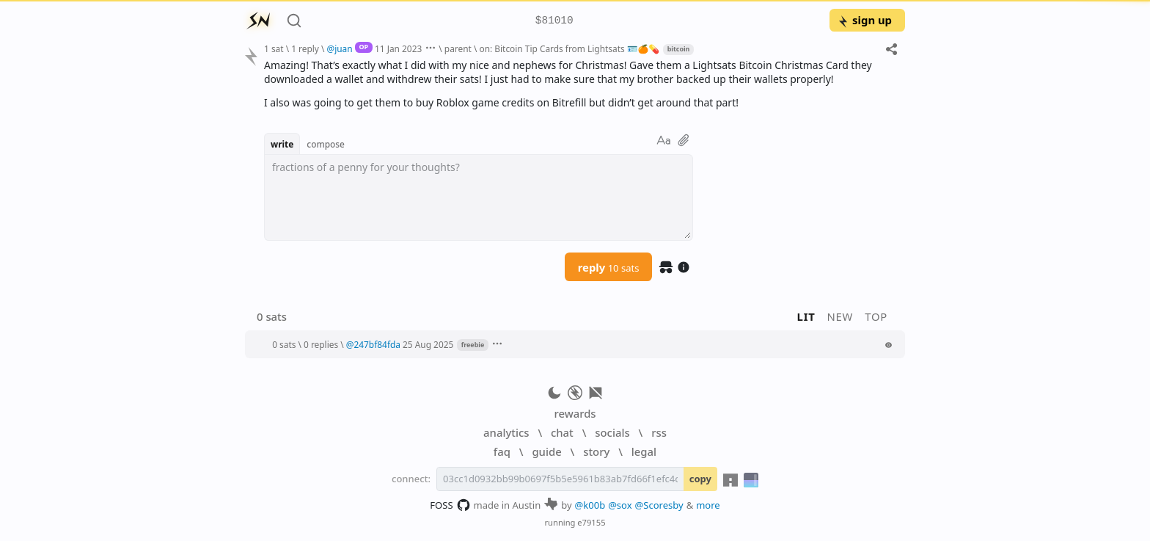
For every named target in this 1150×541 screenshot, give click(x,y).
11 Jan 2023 (398, 48)
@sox (619, 505)
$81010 (554, 21)
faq (502, 451)
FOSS (450, 505)
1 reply (305, 48)
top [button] (876, 316)
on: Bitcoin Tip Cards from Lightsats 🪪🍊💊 (569, 48)
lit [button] (806, 316)
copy (700, 478)
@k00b (590, 505)
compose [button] (326, 144)
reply (609, 267)
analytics (506, 432)
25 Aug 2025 (428, 344)
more (708, 505)
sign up (864, 19)
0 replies (321, 344)
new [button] (840, 316)
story (596, 451)
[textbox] (478, 197)
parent (458, 48)
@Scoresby (659, 505)
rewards (575, 413)
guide (546, 451)
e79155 (591, 522)
